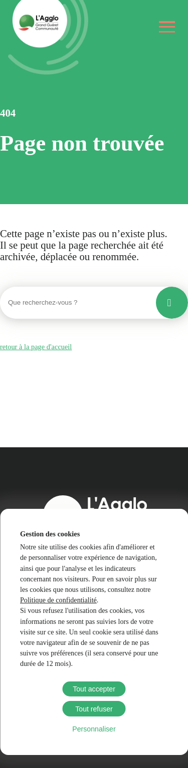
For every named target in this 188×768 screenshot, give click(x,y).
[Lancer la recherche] (172, 303)
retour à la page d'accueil (36, 347)
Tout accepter (94, 689)
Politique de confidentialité (58, 600)
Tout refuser (94, 709)
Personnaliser (93, 729)
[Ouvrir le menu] (167, 27)
